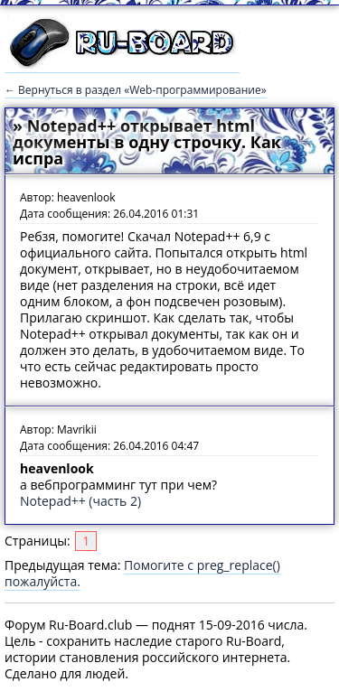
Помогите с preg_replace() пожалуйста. (142, 573)
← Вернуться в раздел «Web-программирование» (136, 90)
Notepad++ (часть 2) (80, 500)
